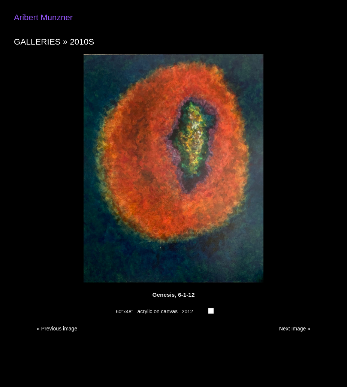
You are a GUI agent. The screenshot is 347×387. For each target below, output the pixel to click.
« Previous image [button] (57, 329)
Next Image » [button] (294, 329)
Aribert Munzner (43, 17)
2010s (82, 41)
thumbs (211, 311)
